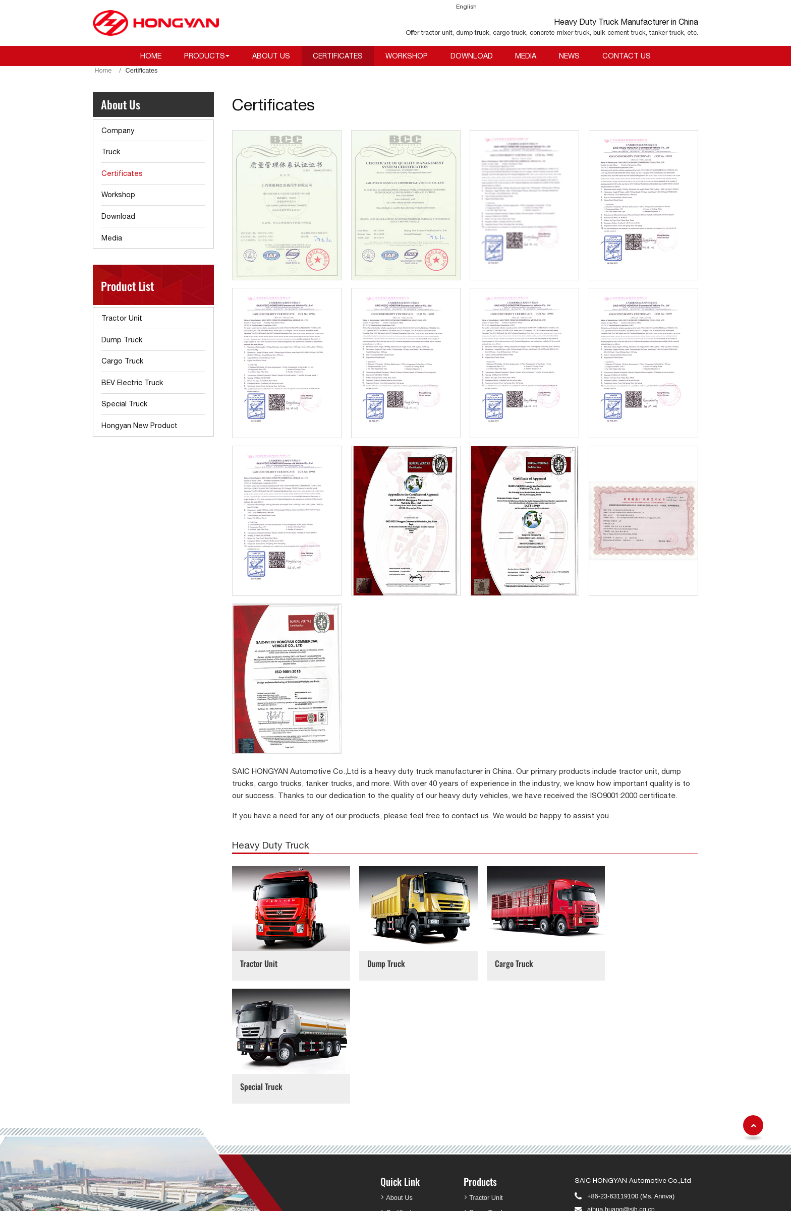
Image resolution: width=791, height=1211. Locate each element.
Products (480, 1052)
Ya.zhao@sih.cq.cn (615, 1138)
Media (525, 55)
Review (396, 1156)
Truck (110, 151)
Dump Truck (378, 957)
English (466, 6)
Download (471, 55)
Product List (127, 285)
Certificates (338, 55)
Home (150, 55)
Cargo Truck (497, 957)
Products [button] (204, 55)
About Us (271, 55)
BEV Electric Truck (132, 382)
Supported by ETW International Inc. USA (514, 1197)
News (569, 55)
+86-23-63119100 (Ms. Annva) (630, 1067)
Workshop (406, 55)
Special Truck (618, 957)
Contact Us (626, 55)
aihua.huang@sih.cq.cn (621, 1079)
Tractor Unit (258, 957)
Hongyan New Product (139, 425)
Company (117, 130)
